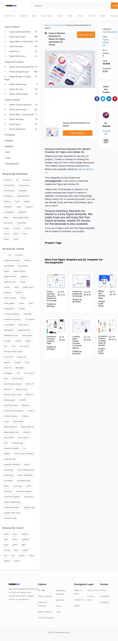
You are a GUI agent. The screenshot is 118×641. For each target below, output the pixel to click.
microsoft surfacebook (13, 411)
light (23, 545)
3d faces (19, 255)
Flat (5, 346)
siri (24, 448)
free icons (24, 346)
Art (17, 180)
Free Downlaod (86, 35)
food (14, 346)
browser (7, 292)
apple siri (24, 276)
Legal (18, 207)
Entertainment (23, 196)
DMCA (77, 606)
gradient (25, 539)
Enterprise (8, 196)
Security (16, 228)
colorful (24, 534)
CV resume (29, 319)
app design (9, 266)
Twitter (103, 590)
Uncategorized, (110, 32)
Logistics (29, 207)
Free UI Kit (8, 357)
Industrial (8, 207)
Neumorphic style (11, 432)
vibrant (22, 555)
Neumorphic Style (20, 217)
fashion (18, 341)
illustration (20, 368)
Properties (21, 223)
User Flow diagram (12, 497)
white (31, 555)
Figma (14, 539)
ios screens (29, 373)
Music (6, 217)
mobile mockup (10, 416)
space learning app (26, 470)
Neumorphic (19, 421)
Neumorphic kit (10, 427)
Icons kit (7, 368)
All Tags (41, 590)
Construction (24, 185)
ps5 (5, 443)
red (5, 555)
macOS (22, 400)
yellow (7, 561)
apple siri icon (10, 282)
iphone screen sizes (12, 395)
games (7, 362)
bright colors (28, 287)
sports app (8, 475)
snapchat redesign (12, 464)
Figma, (106, 39)
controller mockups (12, 319)
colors (21, 303)
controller (28, 314)
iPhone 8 (7, 389)
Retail (6, 228)
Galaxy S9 (21, 357)
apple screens (19, 271)
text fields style (23, 481)
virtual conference (11, 507)
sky (12, 555)
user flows (28, 497)
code (58, 612)
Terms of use (93, 590)
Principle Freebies (46, 618)
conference (9, 309)
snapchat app (10, 459)
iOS (18, 373)
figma (28, 341)
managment (9, 212)
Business (27, 180)
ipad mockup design (12, 384)
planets (26, 432)
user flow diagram (24, 491)
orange (7, 550)
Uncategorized (58, 25)
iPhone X (29, 395)
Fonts (58, 606)
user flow (8, 491)
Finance (7, 201)
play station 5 (24, 437)
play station (9, 437)
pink (16, 550)
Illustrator (60, 600)
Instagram (8, 373)
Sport (16, 234)
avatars (7, 287)
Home (47, 25)
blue (15, 534)
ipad (6, 378)
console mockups (11, 314)
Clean (23, 298)
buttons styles (10, 298)
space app (8, 470)
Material (25, 405)
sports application (25, 475)
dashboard (8, 330)
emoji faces (27, 335)
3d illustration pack (12, 260)
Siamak (52, 45)
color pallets (9, 303)
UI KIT (28, 486)
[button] (49, 90)
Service (28, 228)
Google (17, 362)
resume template (11, 448)
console (21, 309)
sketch (7, 454)
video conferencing (12, 502)
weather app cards (12, 513)
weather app (29, 507)
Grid (27, 362)
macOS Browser (11, 405)
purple (25, 550)
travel (6, 239)
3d (10, 255)
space (27, 464)
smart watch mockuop (23, 454)
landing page (9, 400)
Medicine (22, 212)
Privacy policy (90, 598)
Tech (25, 234)
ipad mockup (17, 378)
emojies (7, 341)
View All (106, 141)
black (6, 534)
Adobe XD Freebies (42, 604)
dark (6, 539)
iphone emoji (21, 389)
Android (27, 260)
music (6, 421)
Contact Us (79, 600)
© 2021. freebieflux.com (59, 632)
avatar (22, 282)
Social (6, 234)
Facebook (104, 596)
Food (17, 201)
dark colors (23, 325)
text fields (8, 481)
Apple (6, 271)
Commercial (9, 185)
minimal (31, 411)
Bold (17, 287)
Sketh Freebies (45, 612)
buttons (19, 292)
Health (26, 201)
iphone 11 (29, 384)
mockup (25, 416)
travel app (17, 486)
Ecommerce (9, 191)
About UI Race (78, 592)
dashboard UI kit (11, 335)
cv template (9, 325)
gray (6, 545)
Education (23, 191)
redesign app (17, 443)
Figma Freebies (45, 596)
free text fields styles (13, 351)
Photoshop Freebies (61, 592)
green (14, 545)
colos (31, 303)
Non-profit (8, 223)
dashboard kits (24, 330)
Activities (8, 180)
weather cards (10, 518)
